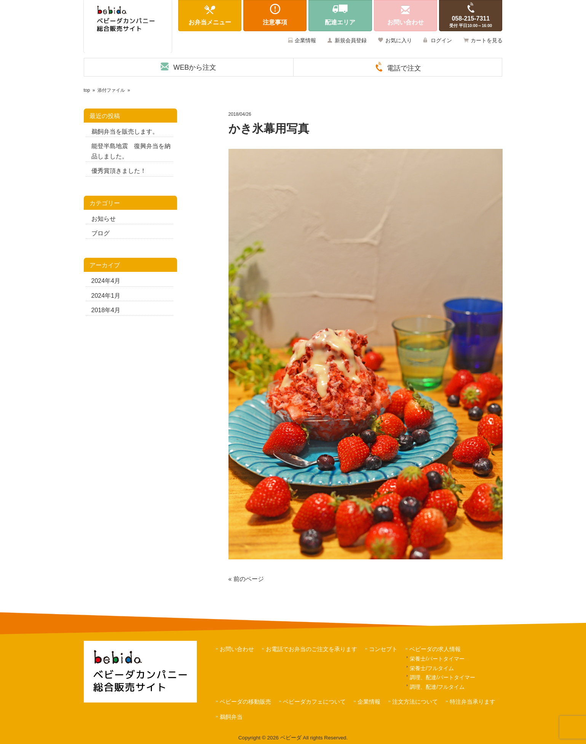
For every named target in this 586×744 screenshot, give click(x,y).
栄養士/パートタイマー (437, 659)
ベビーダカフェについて (314, 701)
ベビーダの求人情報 (435, 649)
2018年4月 (106, 310)
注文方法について (415, 701)
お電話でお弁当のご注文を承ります (311, 649)
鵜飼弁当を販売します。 (124, 131)
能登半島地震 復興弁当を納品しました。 (131, 151)
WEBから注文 (194, 67)
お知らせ (103, 219)
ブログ (100, 233)
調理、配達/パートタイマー (442, 677)
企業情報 (305, 40)
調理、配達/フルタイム (437, 687)
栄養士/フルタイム (432, 668)
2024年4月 (106, 281)
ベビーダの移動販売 (245, 701)
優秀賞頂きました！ (118, 171)
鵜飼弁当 (231, 717)
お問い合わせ (237, 649)
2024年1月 (106, 295)
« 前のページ (246, 579)
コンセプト (383, 649)
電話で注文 (404, 68)
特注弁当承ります (472, 701)
